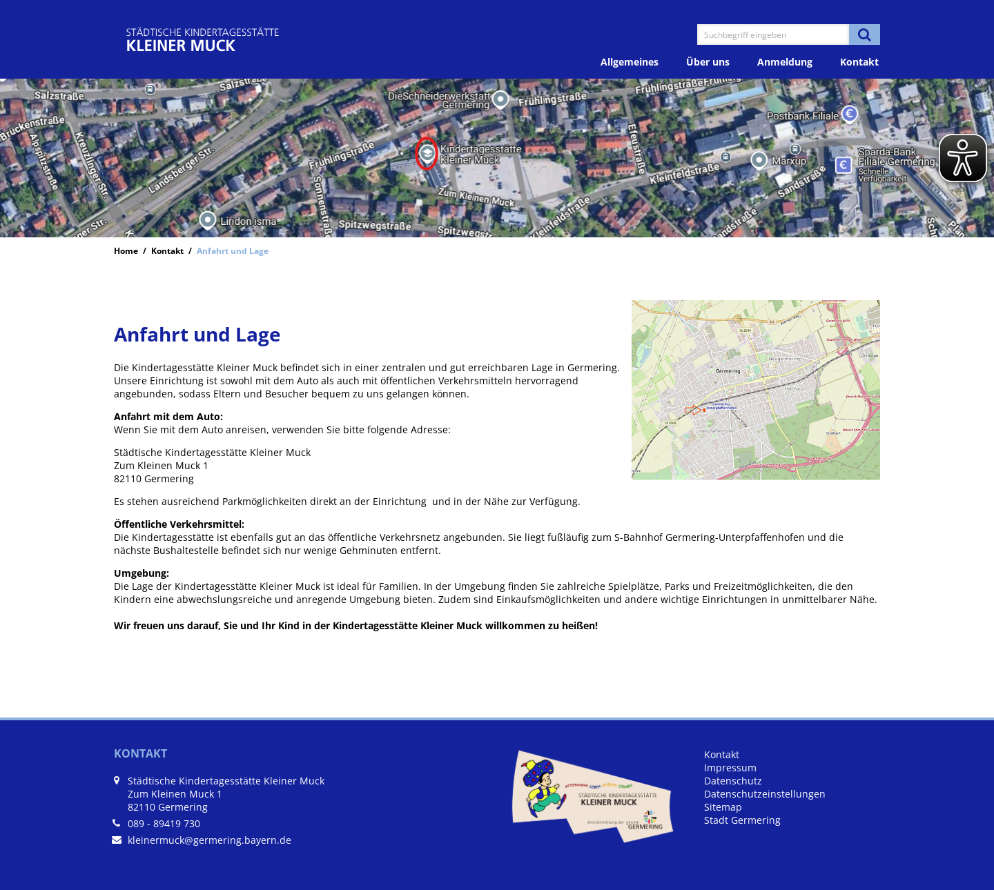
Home (126, 250)
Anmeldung (784, 61)
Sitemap (723, 806)
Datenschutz (733, 780)
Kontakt (859, 61)
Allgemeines (630, 61)
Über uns (708, 61)
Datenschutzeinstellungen (765, 793)
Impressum (730, 767)
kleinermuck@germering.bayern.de (209, 840)
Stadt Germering (742, 820)
